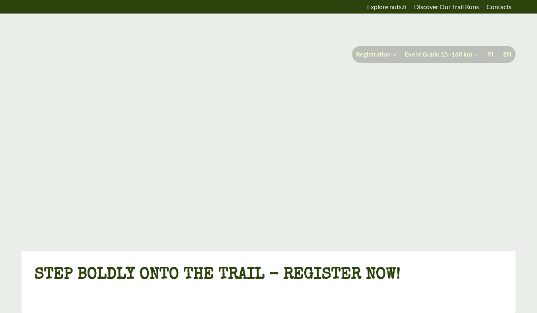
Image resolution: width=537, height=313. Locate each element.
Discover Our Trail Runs (446, 6)
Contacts (499, 6)
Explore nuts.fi (387, 6)
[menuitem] (490, 54)
